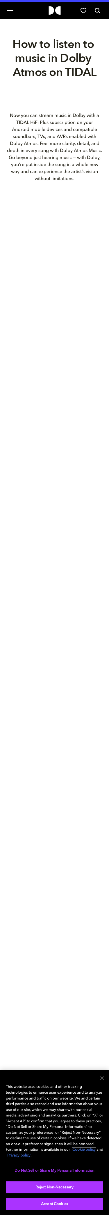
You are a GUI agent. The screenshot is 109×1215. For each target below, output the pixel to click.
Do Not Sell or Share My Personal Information (54, 1171)
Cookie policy (84, 1150)
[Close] (102, 1078)
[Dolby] (54, 10)
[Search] (97, 10)
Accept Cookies (54, 1204)
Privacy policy (19, 1155)
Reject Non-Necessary (54, 1187)
